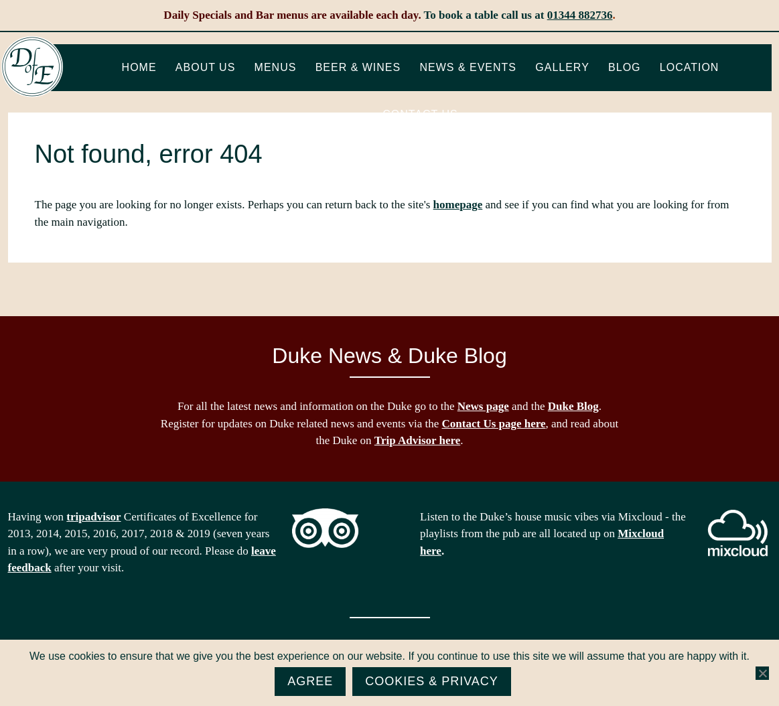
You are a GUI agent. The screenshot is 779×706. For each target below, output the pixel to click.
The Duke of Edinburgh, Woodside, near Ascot (32, 67)
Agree (310, 681)
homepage (458, 204)
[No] (762, 673)
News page (483, 406)
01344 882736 (580, 15)
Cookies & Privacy (431, 681)
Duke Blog (573, 406)
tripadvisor (93, 516)
